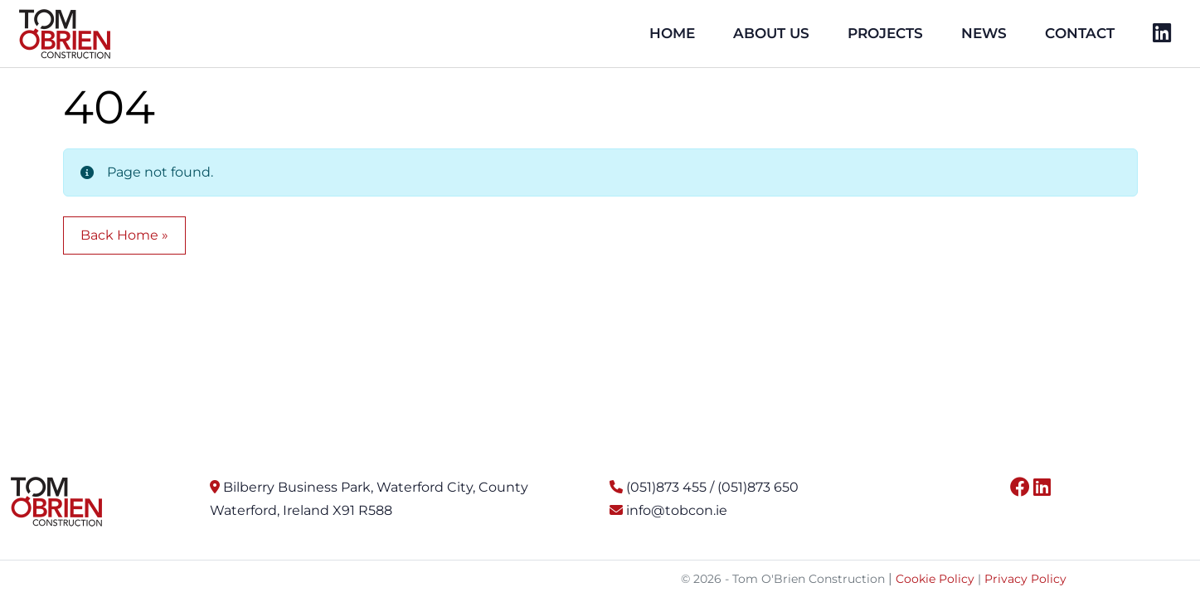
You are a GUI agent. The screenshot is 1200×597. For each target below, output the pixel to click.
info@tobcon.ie (676, 510)
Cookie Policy (935, 578)
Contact (1080, 33)
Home (672, 33)
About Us (771, 33)
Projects (885, 33)
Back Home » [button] (124, 235)
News (984, 33)
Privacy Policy (1025, 578)
